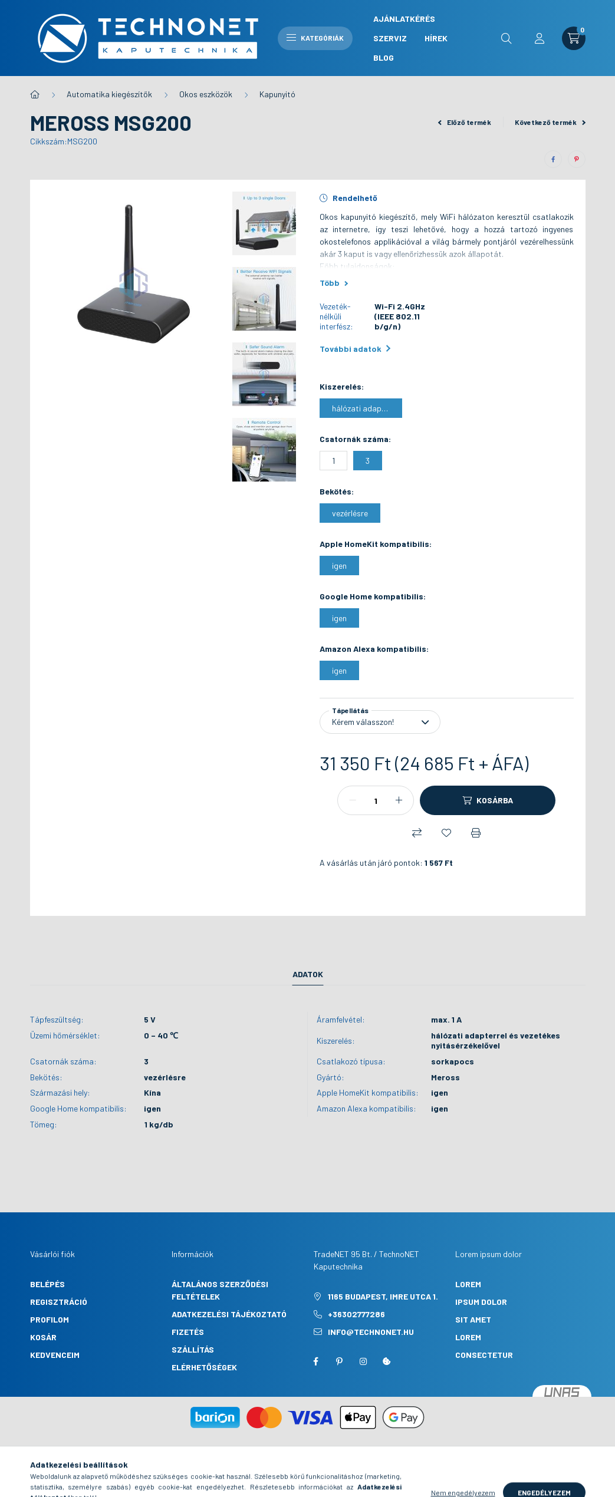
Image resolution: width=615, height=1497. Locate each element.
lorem (468, 1284)
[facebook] (553, 159)
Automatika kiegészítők (109, 94)
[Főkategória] (35, 94)
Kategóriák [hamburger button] (315, 38)
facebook (316, 1361)
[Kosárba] (487, 800)
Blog (383, 57)
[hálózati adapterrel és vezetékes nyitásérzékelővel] (361, 408)
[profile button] (539, 38)
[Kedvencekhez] (446, 833)
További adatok (355, 349)
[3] (367, 460)
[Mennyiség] (375, 800)
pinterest (339, 1361)
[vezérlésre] (350, 513)
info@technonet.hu (371, 1332)
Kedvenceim (55, 1355)
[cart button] (574, 38)
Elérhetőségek (204, 1367)
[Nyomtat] (476, 833)
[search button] (506, 38)
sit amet (473, 1319)
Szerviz (390, 38)
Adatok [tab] (307, 974)
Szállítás (193, 1349)
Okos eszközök (205, 94)
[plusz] (398, 800)
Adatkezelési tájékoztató (229, 1314)
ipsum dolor (481, 1302)
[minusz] (352, 800)
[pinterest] (577, 159)
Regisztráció (58, 1302)
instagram (363, 1361)
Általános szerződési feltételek (220, 1290)
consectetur (484, 1355)
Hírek (436, 38)
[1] (333, 460)
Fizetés (188, 1332)
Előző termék (464, 122)
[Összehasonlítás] (417, 833)
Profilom (49, 1319)
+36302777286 (356, 1314)
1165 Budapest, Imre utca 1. (383, 1296)
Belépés (47, 1284)
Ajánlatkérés (404, 19)
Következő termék (550, 122)
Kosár (43, 1337)
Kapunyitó (277, 94)
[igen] (339, 565)
